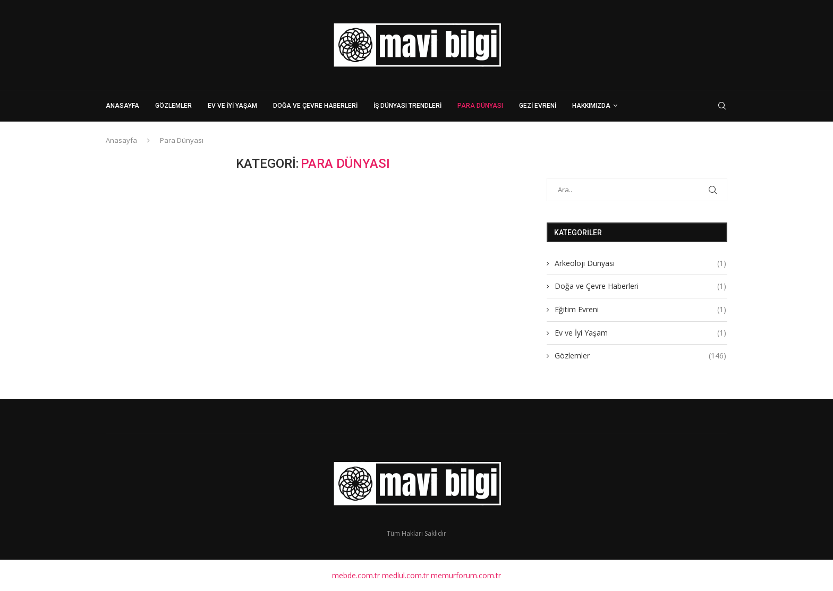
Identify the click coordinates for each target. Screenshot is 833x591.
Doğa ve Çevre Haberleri (315, 105)
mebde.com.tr (356, 574)
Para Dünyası (480, 105)
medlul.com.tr (405, 574)
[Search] (722, 105)
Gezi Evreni (537, 105)
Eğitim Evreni (640, 309)
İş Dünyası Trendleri (407, 105)
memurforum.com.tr (466, 574)
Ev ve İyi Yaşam (232, 105)
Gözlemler (173, 105)
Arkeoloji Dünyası (640, 263)
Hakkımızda (591, 105)
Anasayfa (122, 105)
